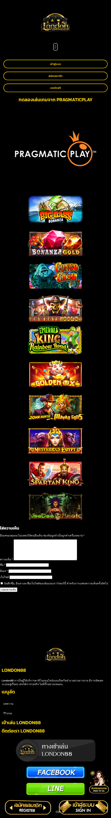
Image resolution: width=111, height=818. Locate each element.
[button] (55, 47)
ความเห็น (6, 563)
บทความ (8, 708)
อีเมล (4, 575)
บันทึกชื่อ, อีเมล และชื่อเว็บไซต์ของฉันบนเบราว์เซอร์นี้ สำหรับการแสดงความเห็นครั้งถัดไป (56, 587)
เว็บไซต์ (4, 581)
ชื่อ (2, 569)
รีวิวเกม (7, 717)
